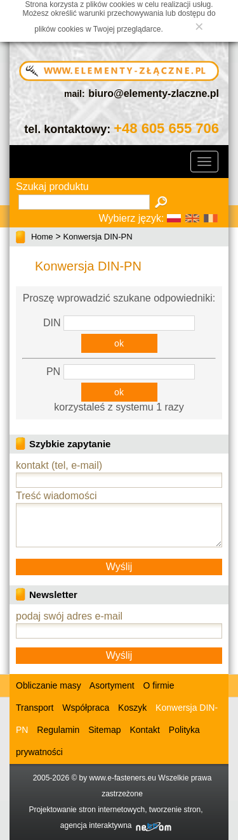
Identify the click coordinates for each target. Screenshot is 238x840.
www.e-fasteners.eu (122, 777)
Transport (34, 708)
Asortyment (111, 685)
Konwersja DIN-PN (98, 236)
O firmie (159, 685)
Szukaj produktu (52, 186)
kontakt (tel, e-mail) (59, 465)
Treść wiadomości (56, 495)
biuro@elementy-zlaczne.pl (153, 93)
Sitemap (104, 730)
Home (42, 236)
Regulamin (58, 730)
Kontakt (144, 730)
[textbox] (84, 202)
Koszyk (132, 708)
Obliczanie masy (48, 685)
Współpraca (85, 708)
